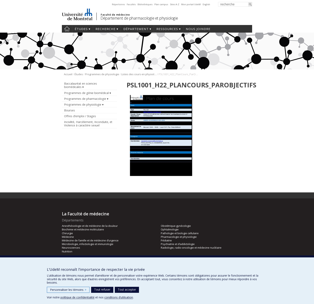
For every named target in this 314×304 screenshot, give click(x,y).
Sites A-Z (174, 4)
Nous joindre (198, 29)
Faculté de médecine (115, 14)
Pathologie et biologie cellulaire (180, 233)
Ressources (167, 29)
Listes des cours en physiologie (138, 74)
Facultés (131, 4)
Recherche (106, 29)
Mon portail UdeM (191, 4)
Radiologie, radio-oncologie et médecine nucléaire (191, 247)
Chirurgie (67, 233)
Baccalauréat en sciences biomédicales (80, 85)
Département (136, 29)
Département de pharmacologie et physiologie (139, 18)
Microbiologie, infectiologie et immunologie (87, 244)
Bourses (69, 110)
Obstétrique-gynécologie (176, 226)
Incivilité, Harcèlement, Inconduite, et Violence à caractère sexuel (88, 123)
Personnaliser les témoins (68, 290)
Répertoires (118, 4)
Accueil (67, 29)
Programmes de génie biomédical (86, 93)
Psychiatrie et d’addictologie (178, 244)
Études (81, 29)
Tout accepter (127, 289)
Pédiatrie (166, 240)
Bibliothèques (145, 4)
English (206, 4)
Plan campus (161, 4)
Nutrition (67, 251)
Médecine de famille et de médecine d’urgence (90, 240)
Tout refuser (102, 289)
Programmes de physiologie (102, 74)
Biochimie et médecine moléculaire (83, 229)
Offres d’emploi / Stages (80, 116)
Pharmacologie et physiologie (179, 237)
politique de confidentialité (77, 297)
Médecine (68, 237)
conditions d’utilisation (118, 297)
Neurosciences (71, 247)
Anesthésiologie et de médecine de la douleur (90, 226)
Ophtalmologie (170, 229)
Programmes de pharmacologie (85, 99)
